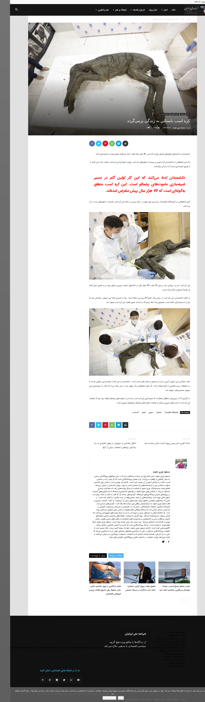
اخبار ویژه (143, 9)
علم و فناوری (92, 9)
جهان (172, 114)
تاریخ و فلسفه (128, 9)
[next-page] (173, 600)
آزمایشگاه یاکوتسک (161, 412)
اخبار (154, 9)
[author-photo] (171, 467)
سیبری (141, 412)
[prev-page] (178, 600)
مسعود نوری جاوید (169, 128)
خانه (164, 9)
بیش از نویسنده (88, 555)
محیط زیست (155, 114)
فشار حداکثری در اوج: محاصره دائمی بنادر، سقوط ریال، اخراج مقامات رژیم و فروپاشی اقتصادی (95, 590)
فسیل (134, 412)
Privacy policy (99, 697)
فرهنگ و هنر (109, 9)
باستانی (148, 412)
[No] (201, 694)
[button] (6, 10)
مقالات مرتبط (106, 555)
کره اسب (125, 412)
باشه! (111, 697)
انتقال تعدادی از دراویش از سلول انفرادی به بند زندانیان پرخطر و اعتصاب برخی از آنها (105, 445)
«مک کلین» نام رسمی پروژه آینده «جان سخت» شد (157, 443)
